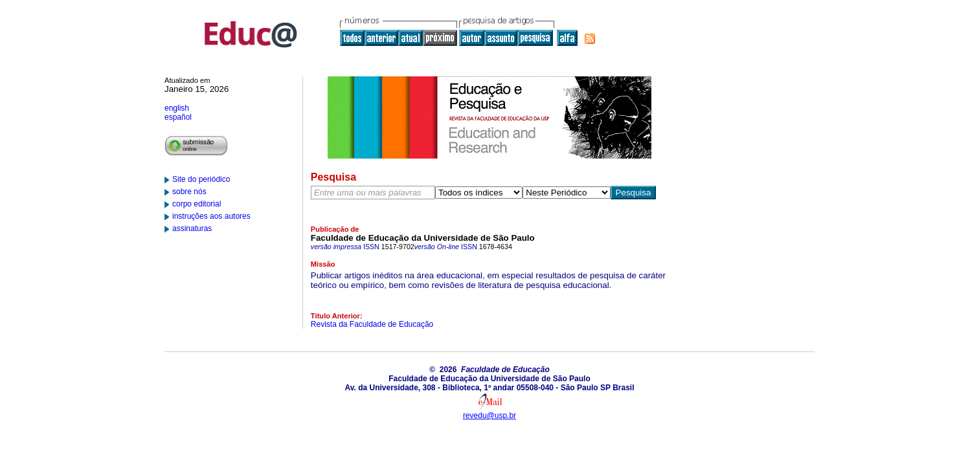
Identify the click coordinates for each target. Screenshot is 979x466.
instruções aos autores (211, 216)
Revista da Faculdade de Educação (372, 324)
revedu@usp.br (489, 415)
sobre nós (189, 191)
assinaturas (192, 228)
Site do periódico (201, 179)
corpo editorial (196, 203)
